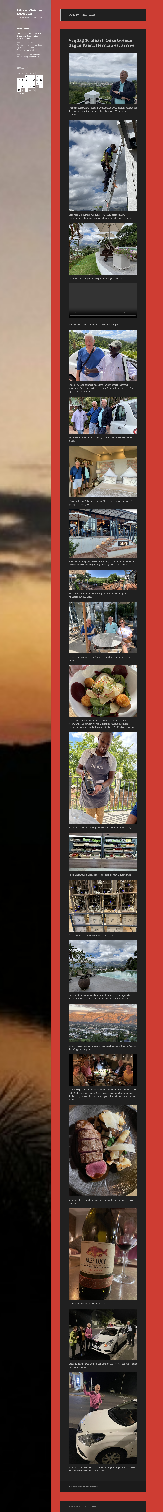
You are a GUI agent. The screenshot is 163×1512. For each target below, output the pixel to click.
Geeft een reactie (92, 1487)
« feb (22, 93)
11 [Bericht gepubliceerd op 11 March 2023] (37, 80)
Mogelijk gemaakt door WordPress (82, 1506)
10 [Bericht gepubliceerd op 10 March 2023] (34, 80)
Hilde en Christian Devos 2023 (29, 12)
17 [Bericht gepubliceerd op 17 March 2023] (34, 83)
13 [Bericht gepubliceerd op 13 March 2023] (19, 83)
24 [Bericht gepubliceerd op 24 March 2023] (34, 86)
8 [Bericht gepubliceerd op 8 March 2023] (26, 80)
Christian (20, 33)
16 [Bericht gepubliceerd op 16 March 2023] (30, 83)
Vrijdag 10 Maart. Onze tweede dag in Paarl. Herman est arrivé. (102, 42)
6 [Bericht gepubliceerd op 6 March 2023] (19, 80)
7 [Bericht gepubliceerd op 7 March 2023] (22, 80)
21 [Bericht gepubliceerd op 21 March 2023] (23, 86)
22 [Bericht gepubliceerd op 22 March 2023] (26, 86)
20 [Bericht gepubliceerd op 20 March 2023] (19, 86)
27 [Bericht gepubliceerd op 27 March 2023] (19, 90)
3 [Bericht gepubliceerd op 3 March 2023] (33, 77)
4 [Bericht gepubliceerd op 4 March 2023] (37, 77)
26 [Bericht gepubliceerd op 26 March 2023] (41, 86)
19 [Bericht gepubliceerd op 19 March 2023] (41, 83)
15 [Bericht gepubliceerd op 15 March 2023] (26, 83)
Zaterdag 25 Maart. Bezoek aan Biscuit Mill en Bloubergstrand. (30, 36)
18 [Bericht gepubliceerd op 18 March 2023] (37, 83)
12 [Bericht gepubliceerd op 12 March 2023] (41, 80)
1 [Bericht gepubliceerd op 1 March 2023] (26, 77)
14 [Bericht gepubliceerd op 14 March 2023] (23, 83)
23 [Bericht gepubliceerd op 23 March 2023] (30, 86)
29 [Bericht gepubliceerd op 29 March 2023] (26, 90)
